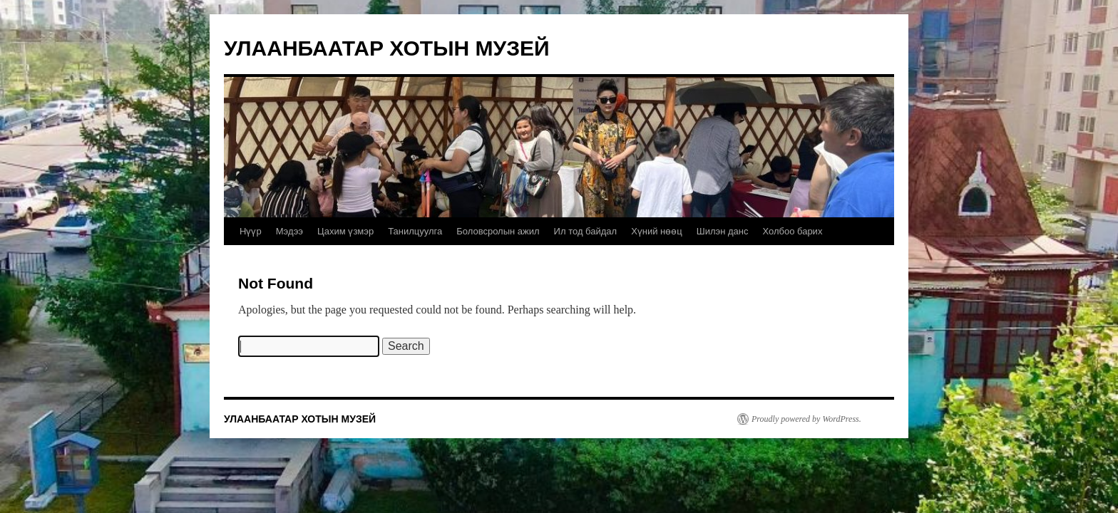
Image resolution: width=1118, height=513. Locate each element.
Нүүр (251, 231)
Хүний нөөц (656, 231)
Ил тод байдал (585, 231)
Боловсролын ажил (497, 231)
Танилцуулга (415, 231)
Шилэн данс (723, 231)
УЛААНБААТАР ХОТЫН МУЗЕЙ (387, 48)
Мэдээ (289, 231)
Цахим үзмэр (345, 231)
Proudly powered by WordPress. (806, 419)
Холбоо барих (792, 231)
